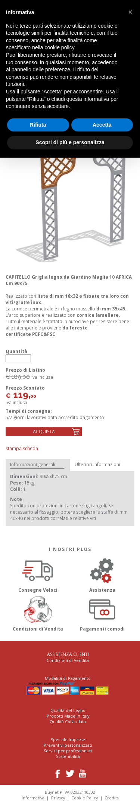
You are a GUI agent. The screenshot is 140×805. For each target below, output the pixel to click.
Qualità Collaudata (68, 721)
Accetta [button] (102, 125)
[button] (130, 12)
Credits (111, 798)
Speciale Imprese (68, 739)
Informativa (33, 798)
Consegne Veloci (38, 574)
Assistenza (102, 574)
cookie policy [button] (59, 47)
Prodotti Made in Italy (68, 716)
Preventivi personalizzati (68, 745)
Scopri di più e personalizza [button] (69, 142)
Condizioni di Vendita (38, 612)
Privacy (58, 798)
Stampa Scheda (22, 448)
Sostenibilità (68, 756)
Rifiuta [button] (38, 125)
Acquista (44, 431)
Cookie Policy (84, 798)
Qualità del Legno (67, 710)
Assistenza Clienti (68, 654)
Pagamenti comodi (102, 612)
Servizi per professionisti (68, 750)
